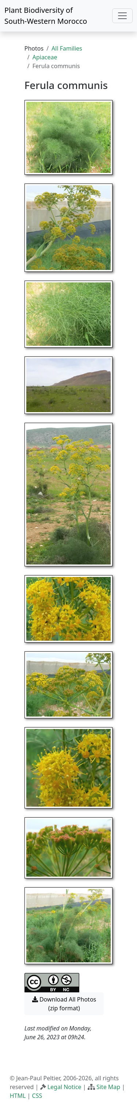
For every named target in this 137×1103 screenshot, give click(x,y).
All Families (67, 48)
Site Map (108, 1087)
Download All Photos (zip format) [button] (64, 1003)
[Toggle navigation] (122, 15)
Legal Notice (64, 1087)
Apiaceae (45, 57)
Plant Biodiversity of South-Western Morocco (45, 15)
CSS (37, 1096)
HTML (18, 1096)
